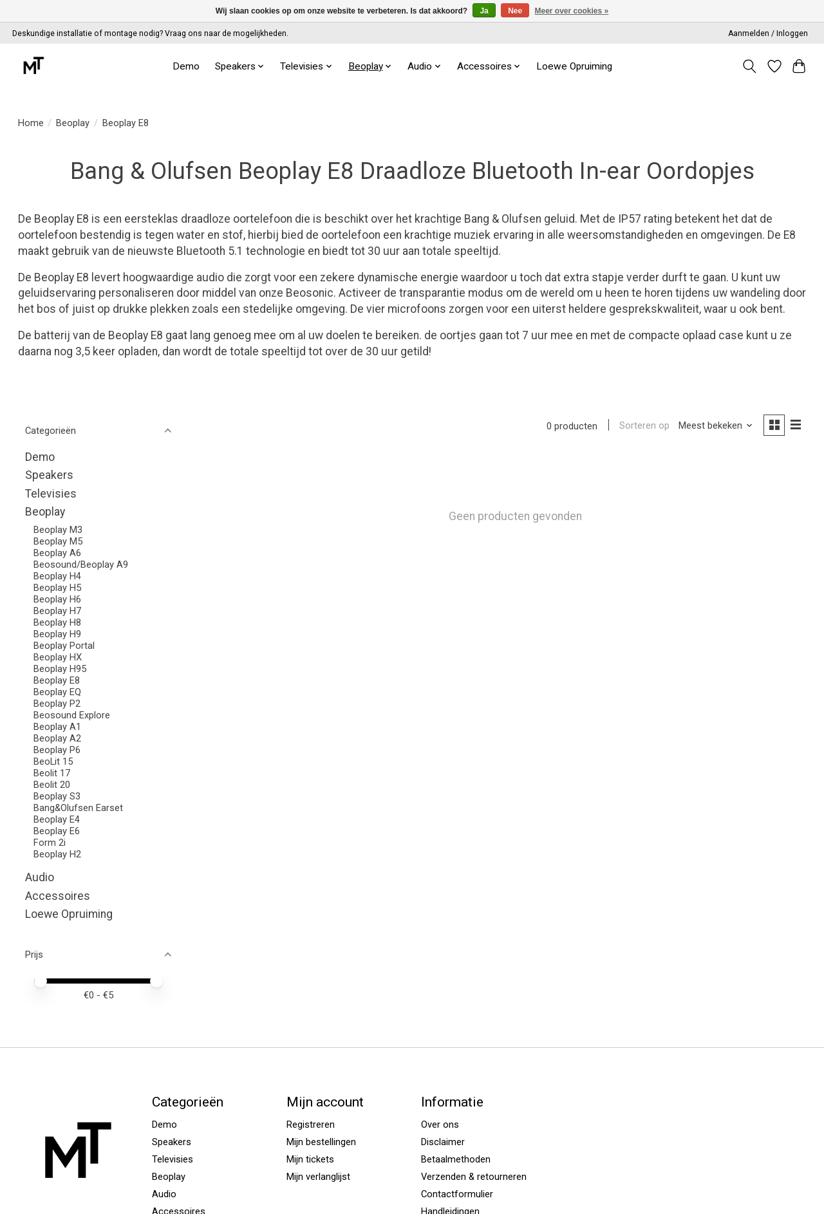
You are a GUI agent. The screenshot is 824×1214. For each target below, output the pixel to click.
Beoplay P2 (56, 703)
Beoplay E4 (56, 819)
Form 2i (49, 842)
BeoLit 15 (53, 761)
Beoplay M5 (57, 541)
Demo (186, 66)
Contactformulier (457, 1194)
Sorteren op (643, 426)
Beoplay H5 (57, 587)
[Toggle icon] (749, 66)
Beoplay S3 (56, 796)
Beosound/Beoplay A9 (80, 564)
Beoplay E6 (56, 831)
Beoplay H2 (57, 854)
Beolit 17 (51, 773)
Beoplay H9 (57, 634)
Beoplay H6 (57, 599)
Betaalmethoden (456, 1159)
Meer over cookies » (572, 10)
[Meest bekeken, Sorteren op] (714, 426)
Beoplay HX (57, 657)
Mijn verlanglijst (318, 1176)
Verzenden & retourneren (474, 1176)
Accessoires (57, 896)
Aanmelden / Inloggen (768, 33)
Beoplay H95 (59, 669)
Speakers (49, 475)
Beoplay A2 (57, 738)
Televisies (51, 493)
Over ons (440, 1124)
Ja (484, 10)
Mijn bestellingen (321, 1142)
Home (31, 123)
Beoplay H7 (57, 611)
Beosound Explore (71, 715)
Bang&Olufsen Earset (78, 808)
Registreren (310, 1124)
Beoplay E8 (56, 680)
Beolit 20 (51, 784)
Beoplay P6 (56, 750)
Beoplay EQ (57, 692)
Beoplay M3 (57, 530)
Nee (515, 10)
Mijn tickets (310, 1159)
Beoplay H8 (57, 622)
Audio (39, 877)
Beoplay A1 (57, 727)
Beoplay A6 (57, 553)
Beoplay (72, 123)
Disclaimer (443, 1142)
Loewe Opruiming (574, 66)
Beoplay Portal (64, 645)
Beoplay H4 (57, 576)
